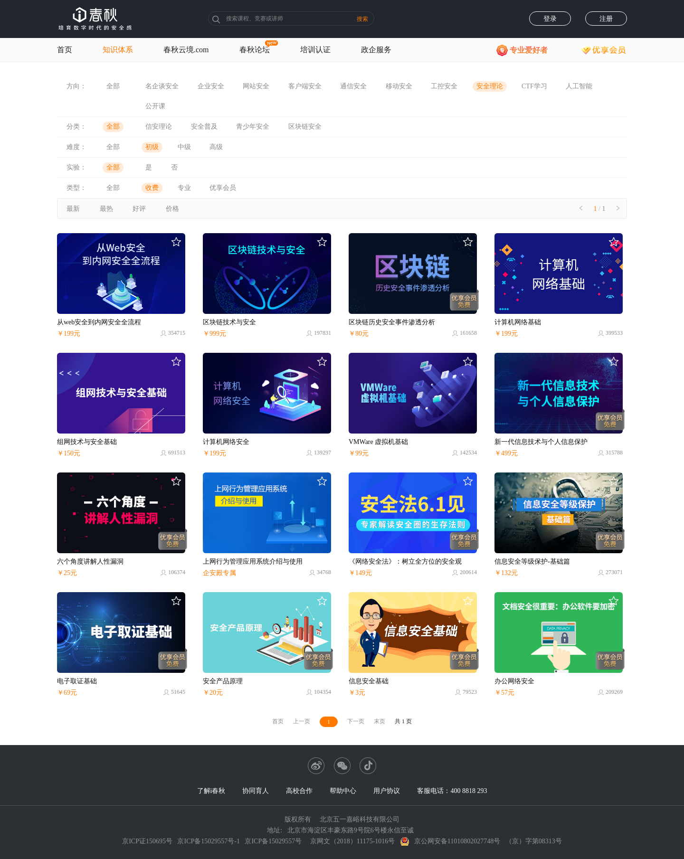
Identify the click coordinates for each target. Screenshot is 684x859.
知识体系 (118, 50)
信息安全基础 (369, 681)
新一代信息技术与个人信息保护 (541, 441)
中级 (184, 147)
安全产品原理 (223, 681)
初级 (152, 147)
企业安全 (211, 86)
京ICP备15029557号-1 (208, 841)
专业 (184, 187)
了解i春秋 (211, 790)
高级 (216, 147)
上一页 (301, 721)
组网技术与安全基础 (87, 441)
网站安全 (256, 86)
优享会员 (222, 187)
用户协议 (386, 790)
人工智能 (579, 86)
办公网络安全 (514, 681)
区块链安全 (305, 126)
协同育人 (255, 790)
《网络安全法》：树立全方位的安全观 (405, 561)
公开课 (155, 106)
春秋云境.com (186, 50)
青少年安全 (252, 126)
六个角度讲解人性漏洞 (90, 561)
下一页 (355, 721)
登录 (550, 18)
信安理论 (158, 126)
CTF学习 (534, 86)
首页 (64, 50)
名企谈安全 (162, 86)
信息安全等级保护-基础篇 (532, 561)
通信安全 (353, 86)
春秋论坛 (254, 50)
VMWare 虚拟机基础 (378, 441)
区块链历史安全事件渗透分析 (392, 322)
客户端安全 (305, 86)
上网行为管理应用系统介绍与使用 (253, 561)
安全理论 (489, 86)
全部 (113, 86)
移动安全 (399, 86)
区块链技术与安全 (229, 322)
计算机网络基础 (517, 322)
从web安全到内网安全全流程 (99, 322)
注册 (606, 18)
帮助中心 (343, 790)
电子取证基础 (77, 681)
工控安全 (444, 86)
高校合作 (299, 790)
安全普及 (204, 126)
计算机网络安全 (226, 441)
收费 (152, 187)
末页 (379, 721)
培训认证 (315, 50)
